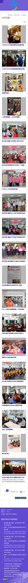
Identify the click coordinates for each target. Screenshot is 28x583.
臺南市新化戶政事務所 (14, 5)
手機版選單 (1, 1)
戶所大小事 (16, 15)
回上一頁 (18, 498)
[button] (21, 492)
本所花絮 (23, 15)
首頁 (11, 15)
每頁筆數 (12, 491)
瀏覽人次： (3, 511)
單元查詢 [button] (24, 22)
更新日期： (3, 509)
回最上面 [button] (23, 498)
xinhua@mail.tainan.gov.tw (11, 570)
